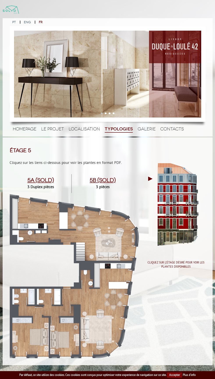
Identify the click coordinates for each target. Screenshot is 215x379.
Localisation (84, 129)
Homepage (24, 129)
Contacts (172, 129)
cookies (59, 375)
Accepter (174, 375)
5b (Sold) (102, 180)
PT (14, 22)
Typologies (119, 129)
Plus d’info (189, 375)
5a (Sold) (40, 180)
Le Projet (52, 129)
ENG (27, 22)
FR (41, 22)
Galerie (147, 129)
